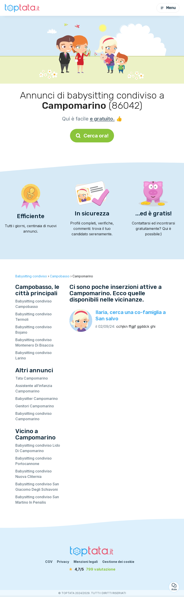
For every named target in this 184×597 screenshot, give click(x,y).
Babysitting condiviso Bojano (33, 330)
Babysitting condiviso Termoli (33, 317)
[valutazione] (92, 569)
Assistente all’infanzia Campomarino (33, 388)
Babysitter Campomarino (36, 398)
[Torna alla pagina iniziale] (23, 8)
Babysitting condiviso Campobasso (33, 304)
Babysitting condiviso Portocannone (33, 461)
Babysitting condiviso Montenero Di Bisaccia (34, 342)
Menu (168, 8)
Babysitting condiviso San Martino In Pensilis (37, 500)
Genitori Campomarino (34, 406)
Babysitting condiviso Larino (33, 355)
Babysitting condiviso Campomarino (33, 416)
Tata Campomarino (31, 378)
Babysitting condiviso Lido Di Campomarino (37, 448)
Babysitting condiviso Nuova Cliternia (33, 474)
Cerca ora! (92, 136)
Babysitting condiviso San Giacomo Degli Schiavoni (37, 487)
